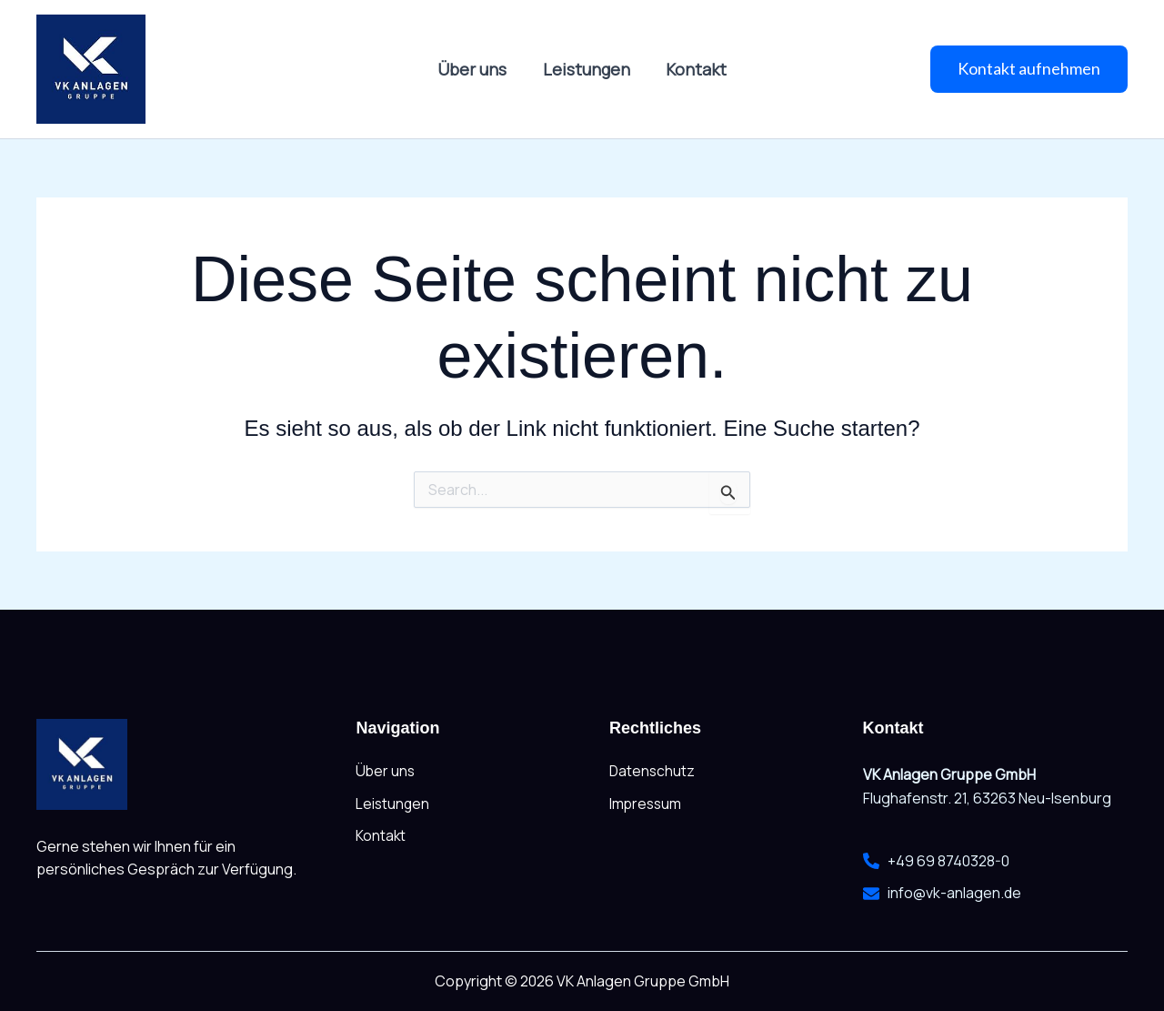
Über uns (475, 69)
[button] (1029, 69)
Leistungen (586, 69)
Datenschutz (653, 772)
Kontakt (693, 69)
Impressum (646, 804)
